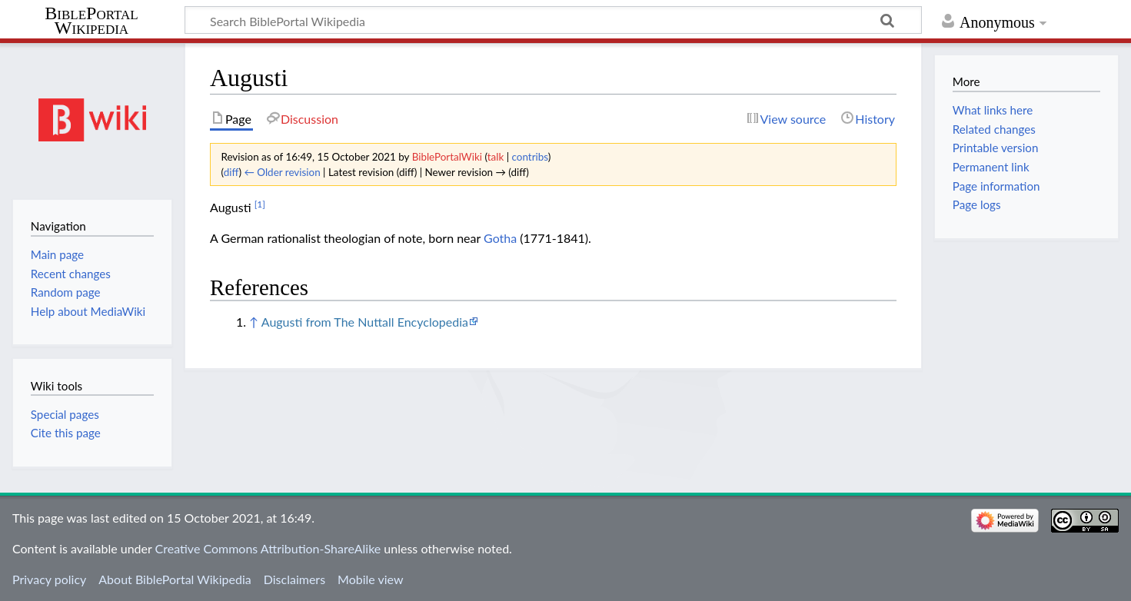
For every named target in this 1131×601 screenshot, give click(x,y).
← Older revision (282, 172)
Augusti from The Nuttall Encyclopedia (364, 321)
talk (495, 157)
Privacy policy (49, 579)
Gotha (500, 238)
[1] (259, 204)
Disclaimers (294, 579)
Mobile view (370, 579)
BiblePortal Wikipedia (91, 20)
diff (231, 172)
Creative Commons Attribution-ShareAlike (268, 548)
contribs (530, 157)
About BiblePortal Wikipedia (174, 579)
